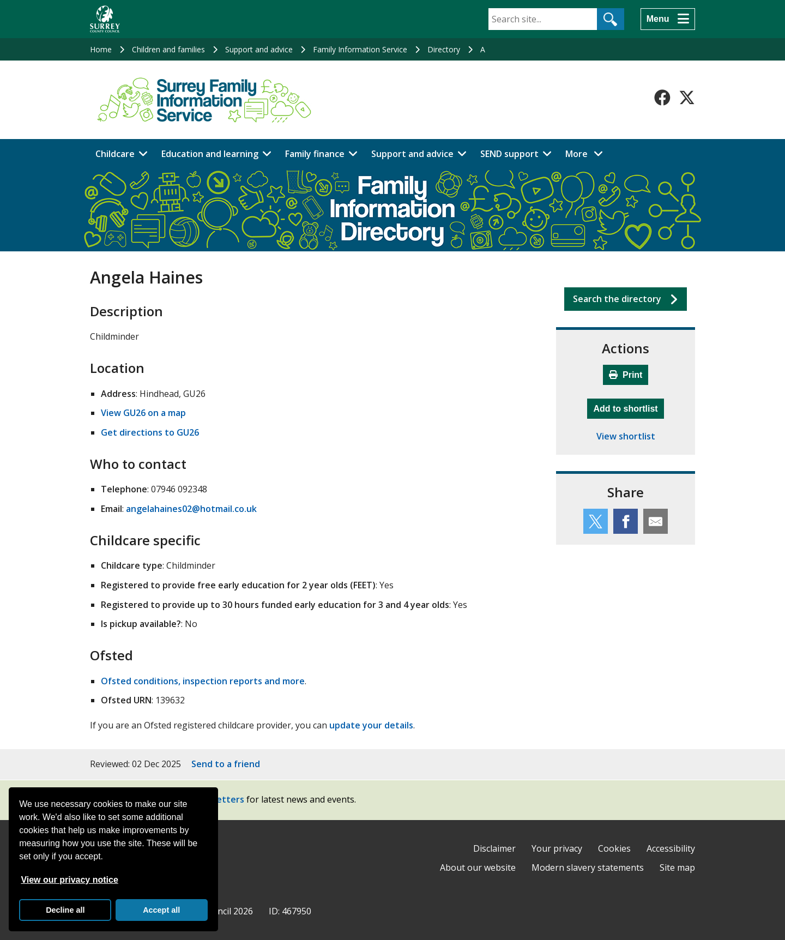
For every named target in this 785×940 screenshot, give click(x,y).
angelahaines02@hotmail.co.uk (191, 509)
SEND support (509, 154)
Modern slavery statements (588, 867)
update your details (371, 725)
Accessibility (671, 848)
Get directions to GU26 (150, 432)
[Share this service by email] (655, 521)
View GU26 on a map (143, 413)
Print (626, 374)
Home (101, 49)
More (587, 153)
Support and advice (259, 49)
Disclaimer (494, 848)
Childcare (115, 154)
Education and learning (209, 154)
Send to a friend (225, 764)
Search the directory (617, 299)
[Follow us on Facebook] (662, 97)
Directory (443, 49)
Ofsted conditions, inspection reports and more (203, 681)
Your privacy (557, 848)
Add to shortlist (628, 407)
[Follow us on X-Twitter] (687, 97)
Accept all (161, 910)
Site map (677, 867)
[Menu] (668, 19)
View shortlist (625, 436)
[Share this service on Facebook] (625, 521)
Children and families (168, 49)
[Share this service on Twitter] (595, 521)
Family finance (315, 154)
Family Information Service (360, 49)
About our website (478, 867)
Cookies (614, 848)
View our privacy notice (69, 879)
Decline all (65, 910)
